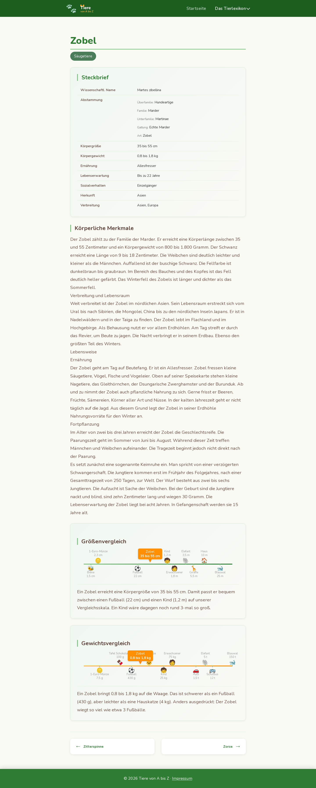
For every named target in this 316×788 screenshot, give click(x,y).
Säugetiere (83, 56)
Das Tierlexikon (230, 8)
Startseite (196, 8)
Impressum (182, 778)
